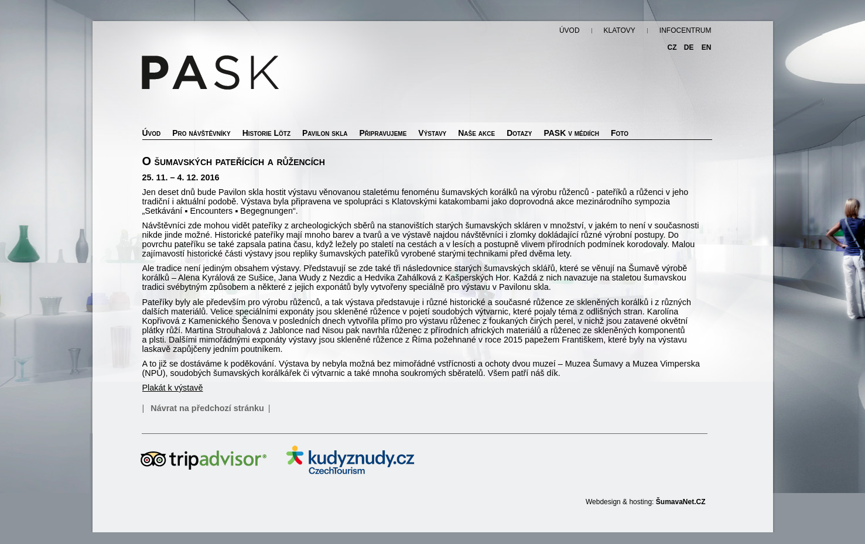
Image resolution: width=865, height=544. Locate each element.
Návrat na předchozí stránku (207, 408)
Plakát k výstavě (172, 387)
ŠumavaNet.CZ (681, 502)
